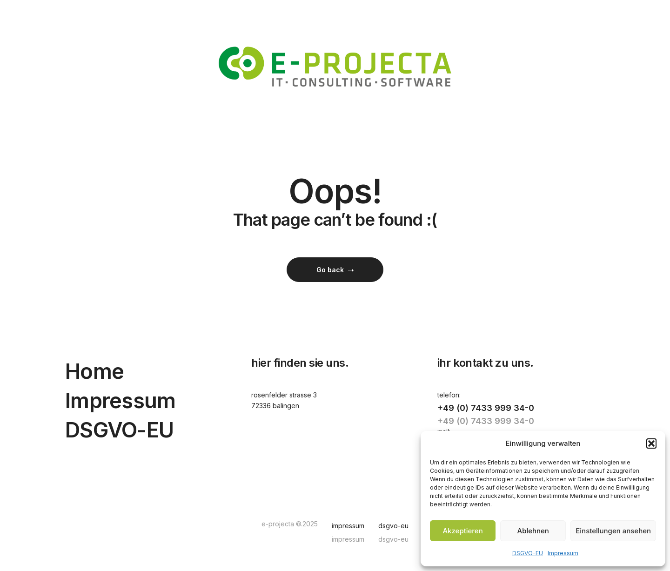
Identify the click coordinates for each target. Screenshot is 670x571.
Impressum (563, 553)
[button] (651, 443)
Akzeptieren (462, 530)
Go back (335, 270)
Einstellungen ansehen (613, 530)
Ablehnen (533, 530)
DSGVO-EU (527, 553)
